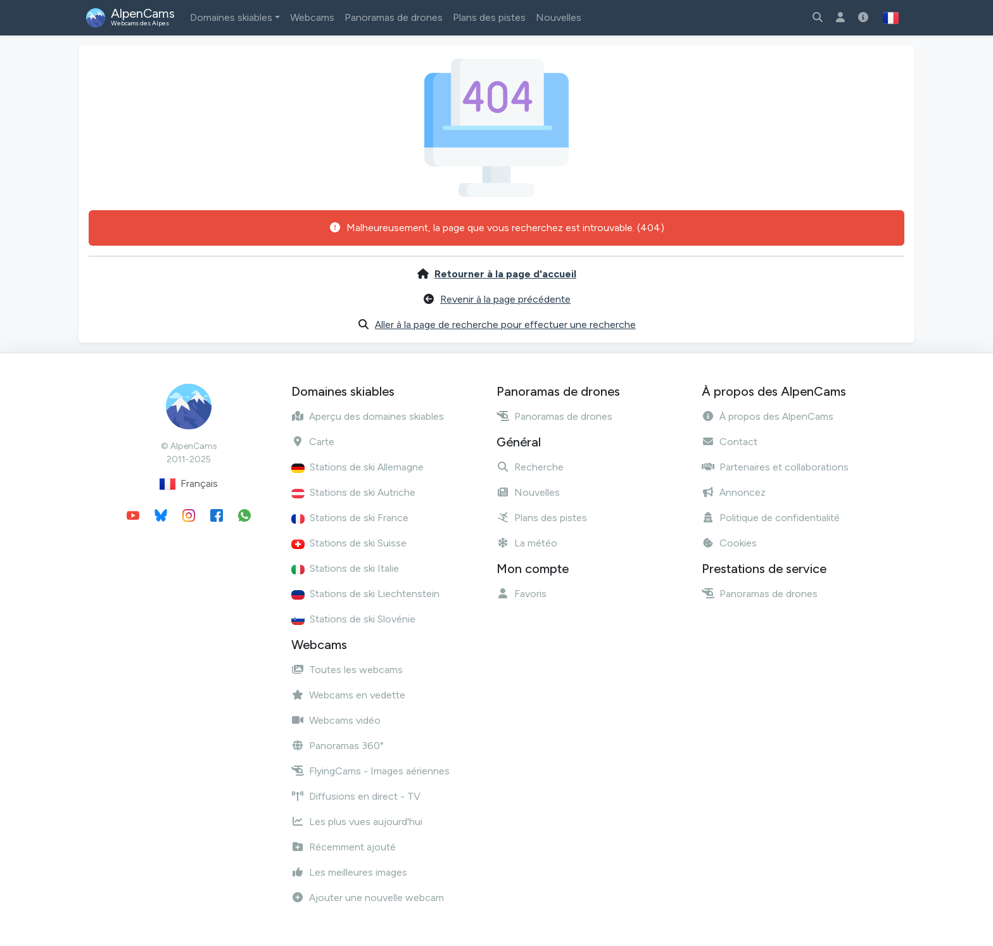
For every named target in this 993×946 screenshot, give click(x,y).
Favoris (521, 594)
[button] (891, 17)
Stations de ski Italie (345, 568)
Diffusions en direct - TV (356, 796)
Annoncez (734, 492)
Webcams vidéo (336, 720)
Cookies (729, 543)
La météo (526, 543)
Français (189, 484)
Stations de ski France (349, 518)
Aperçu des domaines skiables (367, 416)
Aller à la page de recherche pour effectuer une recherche (505, 324)
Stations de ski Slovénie (353, 619)
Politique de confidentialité (771, 518)
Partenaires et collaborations (775, 467)
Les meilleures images (349, 872)
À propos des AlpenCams (767, 416)
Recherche (530, 467)
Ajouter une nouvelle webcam (367, 898)
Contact (729, 442)
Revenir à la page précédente (505, 299)
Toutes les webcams (347, 670)
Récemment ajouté (343, 847)
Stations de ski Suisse (349, 543)
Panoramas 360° (337, 746)
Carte (312, 442)
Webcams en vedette (348, 695)
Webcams (312, 17)
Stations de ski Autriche (353, 492)
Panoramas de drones (394, 17)
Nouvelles (558, 17)
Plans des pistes (489, 17)
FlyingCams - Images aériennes (370, 771)
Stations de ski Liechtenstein (365, 594)
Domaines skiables (231, 17)
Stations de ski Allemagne (357, 467)
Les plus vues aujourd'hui (356, 822)
